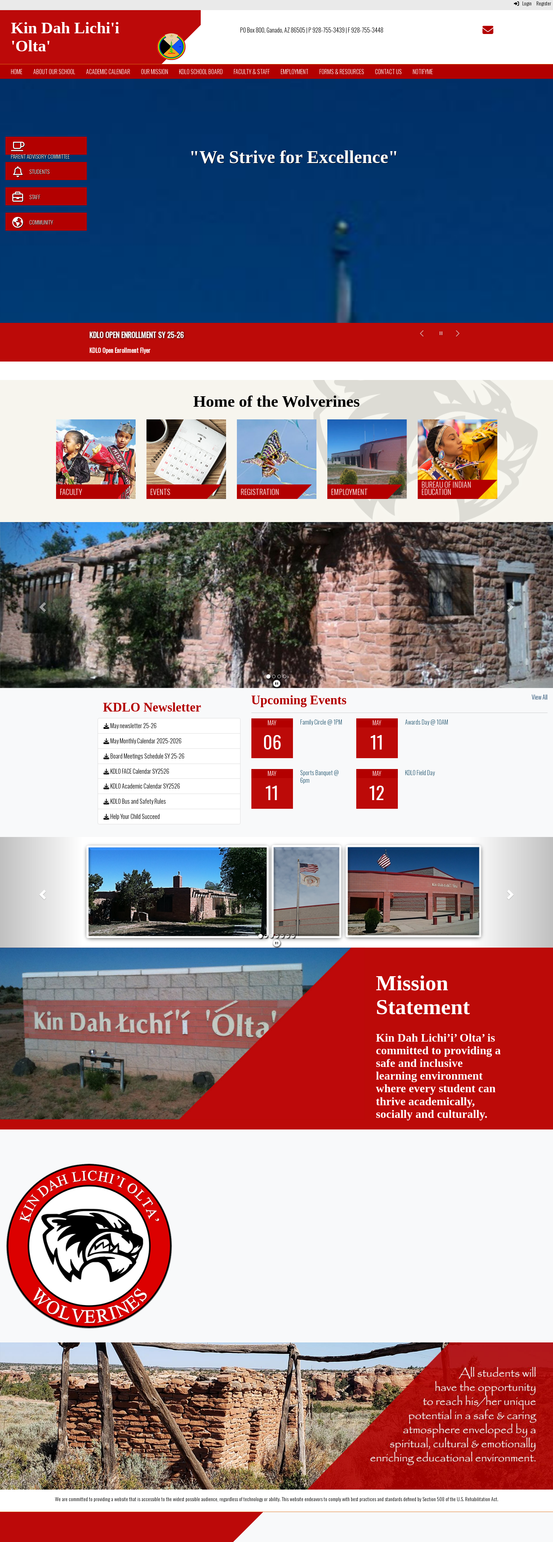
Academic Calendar (108, 71)
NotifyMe (423, 71)
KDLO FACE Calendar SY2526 (136, 771)
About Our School (54, 71)
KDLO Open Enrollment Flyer (119, 350)
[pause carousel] (441, 333)
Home (16, 71)
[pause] (276, 683)
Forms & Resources (341, 71)
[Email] (488, 31)
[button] (422, 342)
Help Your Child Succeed (131, 816)
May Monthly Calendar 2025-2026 (142, 740)
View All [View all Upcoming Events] (540, 697)
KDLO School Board (201, 71)
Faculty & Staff (252, 71)
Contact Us (388, 71)
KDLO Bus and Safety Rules (134, 801)
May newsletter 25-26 (130, 725)
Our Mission (154, 71)
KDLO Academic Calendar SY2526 (141, 786)
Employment (295, 71)
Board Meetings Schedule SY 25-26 (143, 756)
